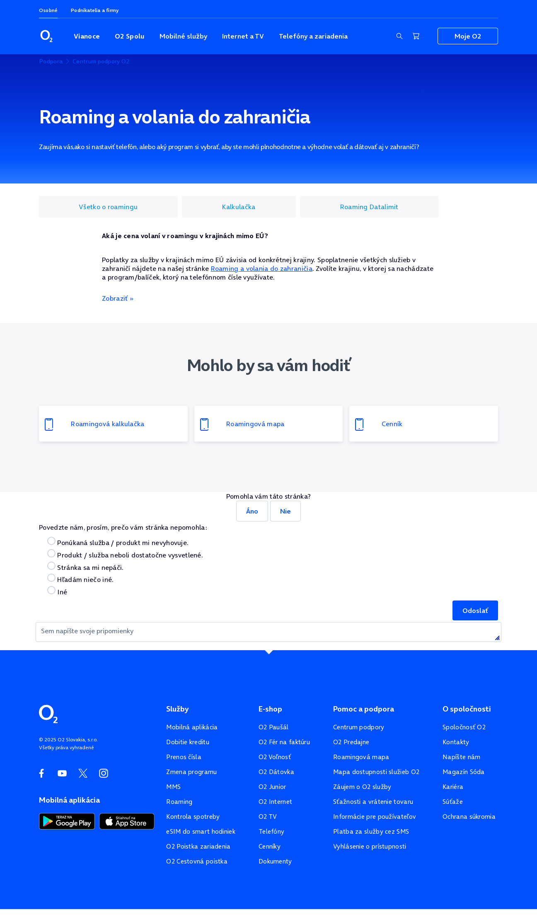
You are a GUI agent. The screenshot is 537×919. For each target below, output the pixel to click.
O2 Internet (275, 801)
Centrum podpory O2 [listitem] (101, 61)
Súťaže (453, 801)
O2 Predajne (351, 742)
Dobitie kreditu (187, 742)
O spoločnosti (467, 709)
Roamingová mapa (361, 757)
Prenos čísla (183, 757)
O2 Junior (272, 786)
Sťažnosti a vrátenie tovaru (373, 801)
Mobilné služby (183, 36)
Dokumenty (275, 861)
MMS (173, 786)
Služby (177, 709)
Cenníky (270, 846)
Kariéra (453, 786)
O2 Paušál (274, 727)
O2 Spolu (129, 36)
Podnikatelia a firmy (95, 10)
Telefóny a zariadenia (313, 36)
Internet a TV (243, 36)
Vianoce (87, 36)
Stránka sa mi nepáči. (85, 567)
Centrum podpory (359, 727)
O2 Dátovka (276, 771)
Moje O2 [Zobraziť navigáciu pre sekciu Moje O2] (468, 36)
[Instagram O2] (103, 773)
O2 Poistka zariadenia (198, 846)
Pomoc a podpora (363, 709)
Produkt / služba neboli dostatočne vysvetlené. (125, 554)
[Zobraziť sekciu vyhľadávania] (399, 36)
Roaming (179, 801)
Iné (57, 591)
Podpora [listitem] (51, 61)
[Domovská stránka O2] (48, 713)
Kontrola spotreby (193, 816)
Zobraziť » (117, 298)
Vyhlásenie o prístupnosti (369, 846)
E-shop (270, 709)
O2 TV (268, 816)
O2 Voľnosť (275, 757)
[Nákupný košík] (416, 36)
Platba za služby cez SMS (371, 831)
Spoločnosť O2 (464, 727)
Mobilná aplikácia (192, 727)
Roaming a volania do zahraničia (261, 268)
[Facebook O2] (41, 773)
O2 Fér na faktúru (284, 742)
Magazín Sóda (464, 771)
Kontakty (456, 742)
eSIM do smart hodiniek (200, 831)
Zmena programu (191, 771)
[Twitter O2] (83, 773)
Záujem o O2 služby (362, 786)
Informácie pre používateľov (374, 816)
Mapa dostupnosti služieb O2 (376, 771)
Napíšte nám (461, 757)
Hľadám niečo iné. (80, 579)
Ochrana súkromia (469, 816)
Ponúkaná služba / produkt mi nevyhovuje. (118, 542)
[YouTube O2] (62, 773)
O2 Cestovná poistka (196, 861)
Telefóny (271, 831)
